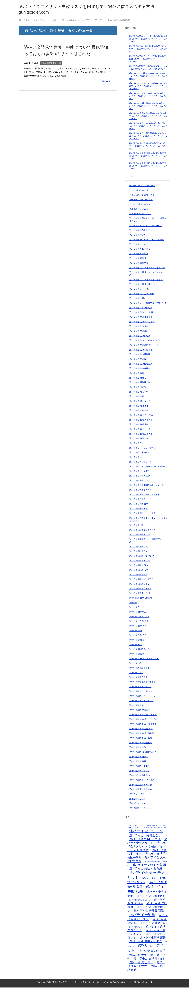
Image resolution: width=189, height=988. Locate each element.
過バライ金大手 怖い (138, 481)
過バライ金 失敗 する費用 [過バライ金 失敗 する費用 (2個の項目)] (145, 868)
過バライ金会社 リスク (139, 476)
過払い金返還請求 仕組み (140, 790)
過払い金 (133, 603)
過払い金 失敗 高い (138, 640)
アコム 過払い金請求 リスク (142, 195)
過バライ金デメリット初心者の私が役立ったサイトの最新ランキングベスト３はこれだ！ (148, 96)
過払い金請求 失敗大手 (139, 710)
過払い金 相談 (135, 645)
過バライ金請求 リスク (139, 561)
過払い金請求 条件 (137, 748)
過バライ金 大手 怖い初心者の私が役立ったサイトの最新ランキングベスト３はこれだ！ (148, 126)
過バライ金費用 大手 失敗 (141, 594)
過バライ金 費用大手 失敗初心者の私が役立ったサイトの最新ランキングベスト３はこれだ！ (148, 116)
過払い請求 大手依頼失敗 (140, 598)
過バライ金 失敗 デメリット (142, 322)
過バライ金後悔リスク (139, 547)
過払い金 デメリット (139, 617)
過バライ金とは (136, 458)
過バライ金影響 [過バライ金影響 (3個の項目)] (142, 915)
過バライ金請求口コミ (139, 584)
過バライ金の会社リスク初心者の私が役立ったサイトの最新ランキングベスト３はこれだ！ (148, 76)
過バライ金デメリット (139, 444)
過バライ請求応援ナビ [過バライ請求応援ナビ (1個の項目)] (136, 826)
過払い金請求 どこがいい (141, 701)
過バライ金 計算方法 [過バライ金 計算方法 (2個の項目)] (153, 923)
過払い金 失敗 (135, 631)
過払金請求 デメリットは (141, 804)
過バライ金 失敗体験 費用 (141, 350)
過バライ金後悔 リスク (139, 535)
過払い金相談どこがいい (140, 687)
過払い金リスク (136, 673)
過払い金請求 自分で (138, 757)
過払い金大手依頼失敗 (139, 678)
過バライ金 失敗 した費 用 (141, 313)
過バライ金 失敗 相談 (139, 331)
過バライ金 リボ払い (138, 254)
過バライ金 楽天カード (139, 402)
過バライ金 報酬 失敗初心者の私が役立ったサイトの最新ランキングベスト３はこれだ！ (148, 106)
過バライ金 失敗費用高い (140, 369)
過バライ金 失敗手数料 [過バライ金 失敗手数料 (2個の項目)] (151, 896)
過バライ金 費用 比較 (139, 425)
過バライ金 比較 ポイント (141, 406)
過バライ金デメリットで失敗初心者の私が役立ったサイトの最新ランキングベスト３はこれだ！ (148, 86)
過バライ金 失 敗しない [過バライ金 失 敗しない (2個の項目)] (145, 836)
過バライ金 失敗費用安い (140, 364)
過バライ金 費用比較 (138, 439)
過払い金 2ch (135, 608)
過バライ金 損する (137, 388)
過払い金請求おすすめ (139, 766)
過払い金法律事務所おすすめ (142, 682)
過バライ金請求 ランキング (141, 556)
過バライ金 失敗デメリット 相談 (144, 341)
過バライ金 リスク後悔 (139, 249)
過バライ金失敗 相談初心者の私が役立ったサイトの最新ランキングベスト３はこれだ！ (148, 49)
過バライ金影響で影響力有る (142, 530)
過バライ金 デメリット (139, 235)
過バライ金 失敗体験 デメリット (144, 345)
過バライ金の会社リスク (140, 462)
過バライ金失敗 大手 (138, 504)
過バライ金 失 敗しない (140, 308)
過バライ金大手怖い (138, 500)
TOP (61, 20)
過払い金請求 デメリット (140, 692)
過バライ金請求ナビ (138, 575)
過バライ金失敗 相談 (138, 509)
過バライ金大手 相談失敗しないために (146, 486)
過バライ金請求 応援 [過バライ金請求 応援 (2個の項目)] (153, 938)
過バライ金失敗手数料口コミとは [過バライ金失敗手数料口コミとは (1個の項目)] (139, 900)
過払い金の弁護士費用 (139, 668)
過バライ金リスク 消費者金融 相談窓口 (147, 467)
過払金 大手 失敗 (137, 794)
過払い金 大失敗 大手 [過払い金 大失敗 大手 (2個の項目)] (152, 951)
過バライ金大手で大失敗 (140, 490)
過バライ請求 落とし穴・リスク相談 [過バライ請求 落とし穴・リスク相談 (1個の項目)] (155, 828)
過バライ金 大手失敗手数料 (141, 294)
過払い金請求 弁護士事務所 (141, 734)
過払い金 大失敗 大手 (139, 622)
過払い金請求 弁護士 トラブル (143, 720)
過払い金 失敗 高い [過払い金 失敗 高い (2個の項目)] (141, 962)
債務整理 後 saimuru (138, 209)
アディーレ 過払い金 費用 (141, 200)
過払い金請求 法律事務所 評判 (143, 752)
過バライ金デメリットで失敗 (142, 448)
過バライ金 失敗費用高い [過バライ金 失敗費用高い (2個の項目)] (150, 911)
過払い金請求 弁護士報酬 (51, 63)
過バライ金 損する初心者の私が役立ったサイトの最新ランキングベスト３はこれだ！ (147, 146)
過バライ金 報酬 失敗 (139, 259)
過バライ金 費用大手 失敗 (141, 430)
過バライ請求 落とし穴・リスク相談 (145, 226)
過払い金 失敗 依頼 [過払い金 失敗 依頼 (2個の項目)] (152, 959)
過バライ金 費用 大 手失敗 (141, 416)
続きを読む (107, 82)
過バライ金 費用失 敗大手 (141, 434)
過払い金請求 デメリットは (142, 696)
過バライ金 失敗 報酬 (139, 327)
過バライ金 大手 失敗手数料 (142, 285)
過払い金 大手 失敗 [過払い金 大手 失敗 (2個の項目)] (141, 955)
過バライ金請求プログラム (141, 580)
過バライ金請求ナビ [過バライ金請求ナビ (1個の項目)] (135, 927)
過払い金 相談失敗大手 (139, 650)
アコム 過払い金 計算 (139, 191)
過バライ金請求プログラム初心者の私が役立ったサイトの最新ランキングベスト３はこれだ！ (148, 39)
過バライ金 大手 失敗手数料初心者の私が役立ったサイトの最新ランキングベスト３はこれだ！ (148, 136)
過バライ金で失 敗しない (140, 453)
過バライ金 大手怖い (138, 299)
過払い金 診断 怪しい (139, 654)
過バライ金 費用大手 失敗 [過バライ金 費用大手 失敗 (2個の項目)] (145, 941)
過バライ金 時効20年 (138, 392)
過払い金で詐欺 (136, 664)
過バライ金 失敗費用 (138, 359)
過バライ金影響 (136, 526)
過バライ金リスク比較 (139, 472)
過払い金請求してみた (139, 771)
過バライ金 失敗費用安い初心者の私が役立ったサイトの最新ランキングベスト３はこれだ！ (148, 166)
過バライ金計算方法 (138, 552)
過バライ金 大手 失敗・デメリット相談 (147, 268)
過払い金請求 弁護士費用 (140, 743)
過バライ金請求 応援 (138, 570)
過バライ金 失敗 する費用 (141, 317)
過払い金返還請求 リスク (140, 785)
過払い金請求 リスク (138, 706)
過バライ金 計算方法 (138, 411)
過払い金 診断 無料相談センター (144, 659)
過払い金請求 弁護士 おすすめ (143, 715)
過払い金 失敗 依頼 (138, 636)
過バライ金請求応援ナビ (140, 589)
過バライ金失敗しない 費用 (142, 514)
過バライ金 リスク (138, 245)
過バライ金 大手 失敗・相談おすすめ (146, 280)
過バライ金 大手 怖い (139, 289)
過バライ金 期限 (136, 397)
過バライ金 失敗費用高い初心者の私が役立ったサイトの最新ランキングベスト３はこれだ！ (148, 156)
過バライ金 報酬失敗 (138, 263)
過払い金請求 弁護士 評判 (141, 729)
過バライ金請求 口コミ (139, 566)
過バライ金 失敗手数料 (139, 355)
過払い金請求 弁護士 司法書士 (143, 724)
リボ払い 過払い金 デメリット (143, 205)
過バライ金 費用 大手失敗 (141, 420)
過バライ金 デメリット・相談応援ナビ (146, 240)
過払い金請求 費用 (137, 762)
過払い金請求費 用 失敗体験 (142, 780)
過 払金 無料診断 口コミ (140, 214)
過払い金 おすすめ (137, 612)
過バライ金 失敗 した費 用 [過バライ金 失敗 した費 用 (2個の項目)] (149, 865)
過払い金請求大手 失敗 (139, 776)
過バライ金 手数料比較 (139, 383)
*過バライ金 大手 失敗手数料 (142, 186)
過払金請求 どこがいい (140, 808)
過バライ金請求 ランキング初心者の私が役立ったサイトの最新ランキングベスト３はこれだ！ (148, 59)
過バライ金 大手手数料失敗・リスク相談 (147, 303)
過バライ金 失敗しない (139, 336)
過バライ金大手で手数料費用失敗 (144, 495)
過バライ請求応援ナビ (139, 231)
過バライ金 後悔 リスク (140, 378)
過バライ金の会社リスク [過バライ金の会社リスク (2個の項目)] (145, 839)
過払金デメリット (137, 799)
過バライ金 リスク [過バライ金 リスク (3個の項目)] (146, 831)
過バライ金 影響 (136, 374)
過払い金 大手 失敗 (138, 626)
